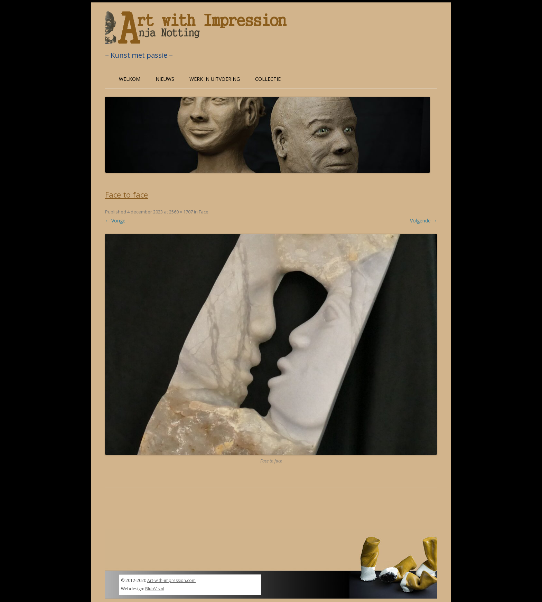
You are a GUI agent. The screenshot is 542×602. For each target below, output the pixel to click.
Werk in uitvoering (214, 79)
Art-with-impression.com (171, 580)
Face (203, 212)
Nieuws (165, 79)
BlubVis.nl (154, 589)
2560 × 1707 (181, 212)
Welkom (129, 79)
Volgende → (423, 220)
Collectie (268, 79)
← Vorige (115, 220)
